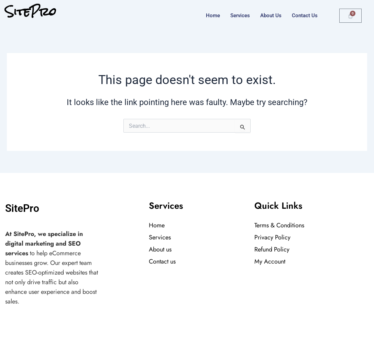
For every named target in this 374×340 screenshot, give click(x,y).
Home (213, 15)
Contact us (305, 15)
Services (240, 15)
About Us (271, 15)
